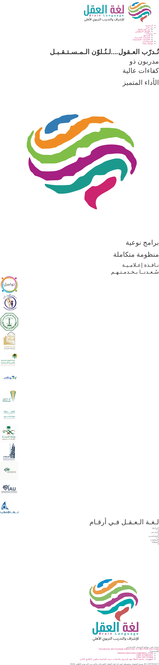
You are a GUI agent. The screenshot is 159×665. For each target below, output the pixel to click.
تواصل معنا (148, 43)
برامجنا (149, 33)
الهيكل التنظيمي (142, 31)
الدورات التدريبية (142, 37)
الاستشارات (147, 41)
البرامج (146, 35)
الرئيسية (149, 25)
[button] (76, 27)
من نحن (149, 27)
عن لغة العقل (144, 29)
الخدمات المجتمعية (141, 39)
